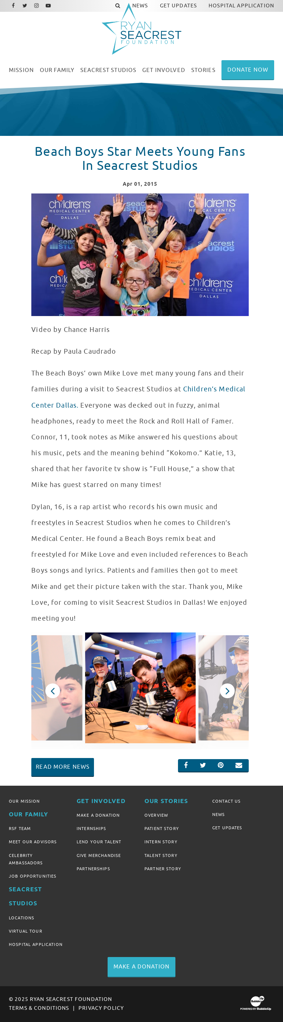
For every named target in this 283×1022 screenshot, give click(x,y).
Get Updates (227, 827)
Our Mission (24, 801)
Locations (21, 917)
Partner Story (162, 868)
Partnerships (93, 868)
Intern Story (161, 841)
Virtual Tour (25, 931)
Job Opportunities (32, 876)
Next (227, 690)
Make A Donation (98, 815)
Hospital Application (36, 944)
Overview (156, 815)
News (218, 814)
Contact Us (226, 801)
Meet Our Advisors (33, 841)
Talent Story (161, 855)
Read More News (63, 767)
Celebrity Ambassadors (26, 859)
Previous (52, 690)
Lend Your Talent (99, 841)
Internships (91, 828)
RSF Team (20, 828)
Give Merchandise (99, 855)
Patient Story (161, 828)
